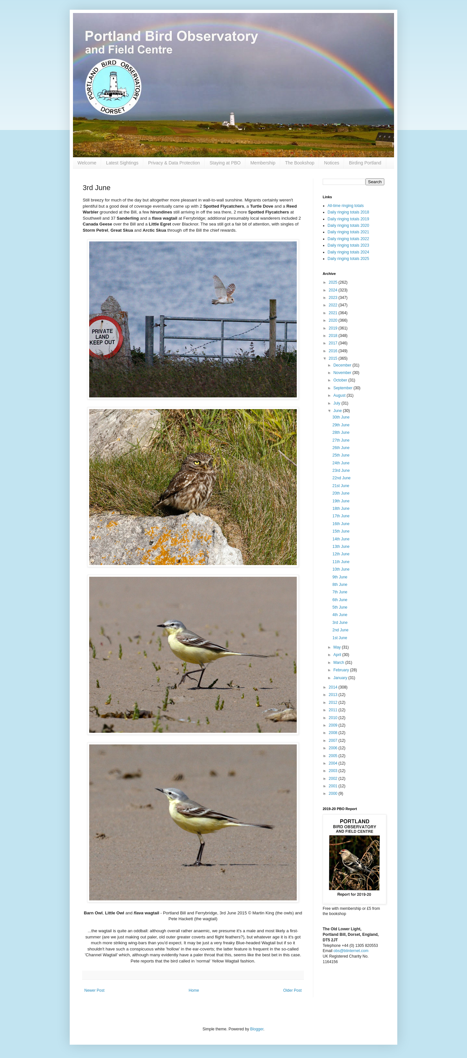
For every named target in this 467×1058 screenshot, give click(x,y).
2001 (334, 786)
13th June (341, 546)
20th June (341, 493)
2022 (334, 305)
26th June (341, 447)
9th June (339, 577)
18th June (341, 508)
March (339, 662)
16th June (341, 524)
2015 (334, 358)
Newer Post (94, 990)
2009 (334, 725)
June (338, 410)
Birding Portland (365, 162)
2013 (334, 694)
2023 (334, 297)
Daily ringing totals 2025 (348, 258)
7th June (339, 592)
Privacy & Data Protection (174, 162)
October (340, 380)
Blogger (256, 1029)
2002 (334, 778)
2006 (334, 748)
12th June (341, 554)
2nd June (340, 630)
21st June (340, 486)
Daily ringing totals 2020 (348, 225)
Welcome (87, 162)
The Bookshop (299, 162)
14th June (341, 539)
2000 (334, 793)
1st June (339, 638)
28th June (341, 432)
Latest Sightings (122, 162)
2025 (334, 282)
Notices (331, 162)
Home (194, 990)
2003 (334, 770)
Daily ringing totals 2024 (348, 252)
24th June (341, 463)
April (337, 654)
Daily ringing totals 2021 (348, 232)
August (340, 395)
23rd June (341, 470)
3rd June (340, 622)
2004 (334, 763)
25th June (341, 455)
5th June (339, 607)
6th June (339, 600)
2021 (334, 313)
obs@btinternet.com (350, 950)
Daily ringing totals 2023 (348, 245)
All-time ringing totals (346, 205)
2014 (334, 687)
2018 (334, 335)
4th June (339, 615)
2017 (334, 343)
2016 (334, 351)
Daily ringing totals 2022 (348, 239)
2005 (334, 756)
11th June (341, 562)
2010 (334, 718)
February (341, 670)
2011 (334, 710)
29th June (341, 425)
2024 (334, 290)
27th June (341, 440)
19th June (341, 501)
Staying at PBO (225, 162)
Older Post (292, 990)
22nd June (341, 478)
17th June (341, 516)
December (343, 365)
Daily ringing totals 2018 (348, 212)
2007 (334, 740)
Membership (262, 162)
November (343, 372)
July (337, 403)
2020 (334, 320)
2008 (334, 732)
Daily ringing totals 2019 (348, 219)
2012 (334, 702)
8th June (339, 584)
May (337, 647)
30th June (341, 417)
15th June (341, 531)
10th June (341, 569)
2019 (334, 328)
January (340, 678)
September (343, 388)
